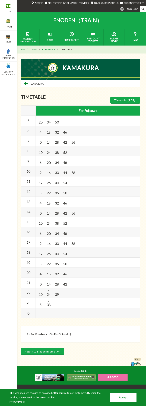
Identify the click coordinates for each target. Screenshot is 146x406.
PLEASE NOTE (114, 37)
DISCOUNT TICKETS (134, 3)
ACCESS (39, 3)
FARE (50, 37)
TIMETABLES (71, 37)
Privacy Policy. (17, 401)
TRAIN (34, 49)
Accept (123, 397)
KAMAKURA (48, 49)
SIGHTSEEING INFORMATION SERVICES (68, 3)
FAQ (135, 37)
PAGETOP (136, 365)
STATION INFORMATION (27, 37)
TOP (23, 49)
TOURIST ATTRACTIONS (106, 3)
